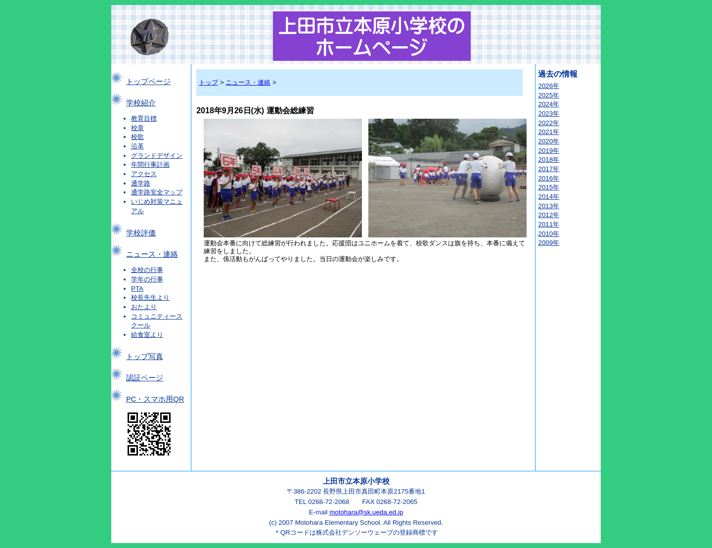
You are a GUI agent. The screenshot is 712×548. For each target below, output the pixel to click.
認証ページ (144, 378)
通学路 (140, 183)
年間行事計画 (150, 164)
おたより (144, 307)
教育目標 (144, 118)
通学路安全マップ (156, 192)
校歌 (137, 136)
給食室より (147, 334)
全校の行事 (147, 270)
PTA (137, 288)
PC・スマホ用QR (155, 399)
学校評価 (141, 233)
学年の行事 (147, 279)
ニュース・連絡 (152, 254)
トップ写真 (144, 357)
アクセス (144, 174)
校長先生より (150, 297)
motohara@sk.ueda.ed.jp (366, 512)
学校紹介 (141, 103)
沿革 (137, 146)
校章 (137, 128)
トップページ (148, 82)
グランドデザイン (156, 155)
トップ (208, 82)
